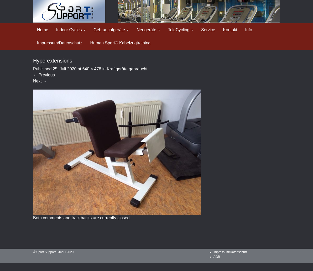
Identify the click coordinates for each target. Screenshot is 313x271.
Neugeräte (148, 30)
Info (248, 30)
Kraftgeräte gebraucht (127, 69)
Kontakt (230, 30)
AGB (216, 257)
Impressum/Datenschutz (59, 43)
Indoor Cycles (71, 30)
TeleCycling (180, 30)
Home (42, 30)
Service (208, 30)
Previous (44, 75)
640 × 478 (91, 69)
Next (40, 81)
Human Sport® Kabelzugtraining (120, 43)
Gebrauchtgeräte (111, 30)
